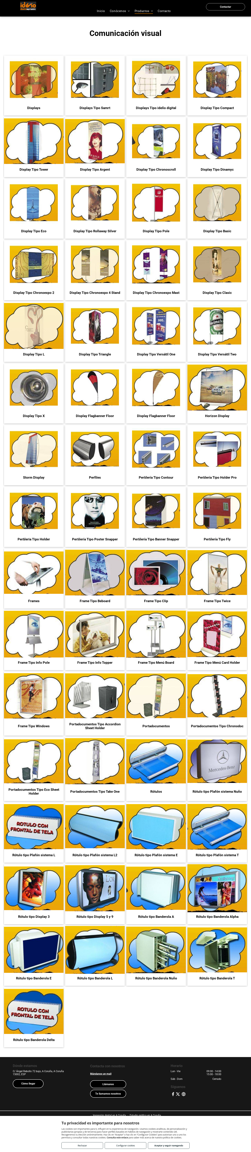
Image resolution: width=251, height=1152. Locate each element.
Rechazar (82, 1145)
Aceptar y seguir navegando (168, 1145)
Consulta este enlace (117, 1137)
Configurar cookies (125, 1145)
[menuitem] (100, 11)
